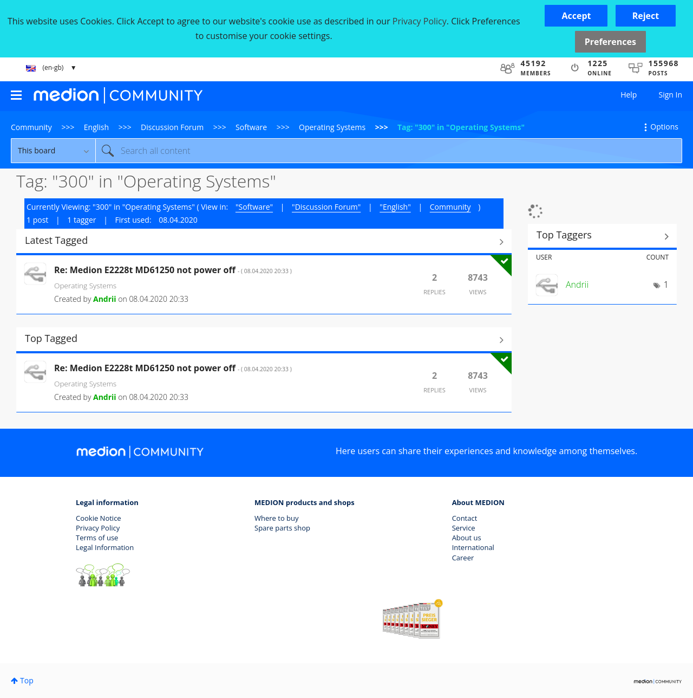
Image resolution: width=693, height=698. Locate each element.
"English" (395, 207)
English (96, 127)
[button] (576, 16)
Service (463, 528)
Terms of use (97, 537)
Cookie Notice (98, 518)
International (473, 547)
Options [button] (664, 126)
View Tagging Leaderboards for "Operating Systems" (602, 236)
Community (31, 127)
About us (466, 537)
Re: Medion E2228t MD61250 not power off (173, 270)
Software (251, 127)
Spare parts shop (282, 528)
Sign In (670, 94)
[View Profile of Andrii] (104, 299)
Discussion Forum (172, 127)
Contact (465, 518)
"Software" (254, 207)
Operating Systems (332, 127)
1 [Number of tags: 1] (666, 284)
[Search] (388, 150)
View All (264, 241)
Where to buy (276, 518)
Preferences (610, 42)
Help (628, 94)
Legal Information (105, 547)
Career (463, 558)
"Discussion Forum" (326, 207)
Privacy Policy (98, 528)
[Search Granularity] (53, 150)
